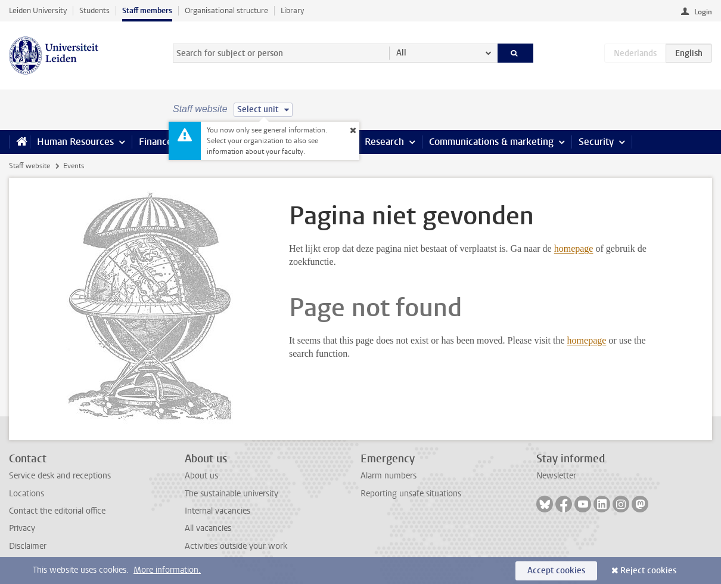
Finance (155, 141)
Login (703, 12)
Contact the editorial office (57, 511)
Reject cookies (648, 570)
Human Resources (75, 141)
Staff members (147, 10)
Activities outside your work (236, 546)
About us (201, 475)
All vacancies (208, 528)
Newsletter (556, 475)
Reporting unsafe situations (410, 493)
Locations (26, 493)
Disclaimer (27, 546)
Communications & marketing (491, 141)
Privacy (22, 528)
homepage (573, 248)
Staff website (29, 166)
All (401, 52)
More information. (167, 570)
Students (94, 10)
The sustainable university (231, 493)
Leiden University (38, 10)
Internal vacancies (217, 511)
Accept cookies (556, 570)
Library (292, 10)
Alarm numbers (388, 475)
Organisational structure (226, 10)
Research (384, 141)
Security (596, 141)
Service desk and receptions (60, 475)
